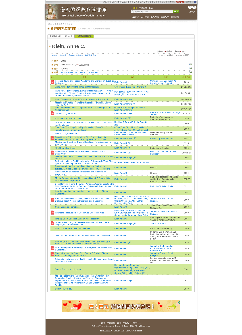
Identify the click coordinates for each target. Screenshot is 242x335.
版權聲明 (160, 2)
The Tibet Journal (158, 223)
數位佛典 (155, 17)
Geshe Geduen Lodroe (125, 127)
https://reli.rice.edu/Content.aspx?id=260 (79, 72)
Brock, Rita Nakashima (124, 196)
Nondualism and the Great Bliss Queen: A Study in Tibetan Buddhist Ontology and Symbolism (81, 254)
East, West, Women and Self (68, 118)
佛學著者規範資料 (84, 36)
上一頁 (192, 11)
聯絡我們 (140, 2)
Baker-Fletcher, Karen (124, 210)
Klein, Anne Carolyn (123, 99)
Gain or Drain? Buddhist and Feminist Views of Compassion (82, 235)
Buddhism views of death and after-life (72, 228)
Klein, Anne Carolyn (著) (125, 104)
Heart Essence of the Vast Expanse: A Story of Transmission (82, 99)
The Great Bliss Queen (65, 148)
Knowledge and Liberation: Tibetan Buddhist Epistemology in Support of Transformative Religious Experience (83, 242)
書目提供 (150, 2)
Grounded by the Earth (65, 113)
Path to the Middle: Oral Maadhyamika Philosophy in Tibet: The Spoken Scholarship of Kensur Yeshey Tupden (84, 162)
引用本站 (170, 2)
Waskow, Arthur (141, 215)
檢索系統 (135, 17)
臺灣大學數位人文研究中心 (129, 323)
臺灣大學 (105, 323)
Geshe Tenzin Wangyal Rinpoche (129, 107)
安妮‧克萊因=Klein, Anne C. (126, 87)
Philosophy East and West (162, 138)
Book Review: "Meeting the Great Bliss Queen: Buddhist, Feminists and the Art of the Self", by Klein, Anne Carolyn (81, 138)
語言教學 (165, 17)
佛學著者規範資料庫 (63, 24)
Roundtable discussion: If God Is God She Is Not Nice (79, 213)
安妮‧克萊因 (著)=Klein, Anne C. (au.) (131, 92)
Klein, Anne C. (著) (122, 118)
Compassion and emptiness (67, 207)
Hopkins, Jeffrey (122, 162)
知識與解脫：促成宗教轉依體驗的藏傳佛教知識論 (77, 87)
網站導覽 (107, 2)
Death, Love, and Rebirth (66, 133)
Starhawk (128, 215)
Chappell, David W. (138, 132)
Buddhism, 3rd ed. (63, 289)
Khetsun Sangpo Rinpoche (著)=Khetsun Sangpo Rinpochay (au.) (131, 266)
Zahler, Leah (142, 130)
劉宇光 (143, 87)
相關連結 (175, 17)
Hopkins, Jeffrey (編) (123, 270)
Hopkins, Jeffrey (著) (123, 122)
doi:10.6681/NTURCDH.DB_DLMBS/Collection (121, 331)
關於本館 (117, 2)
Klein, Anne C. (120, 82)
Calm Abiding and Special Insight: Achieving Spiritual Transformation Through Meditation (79, 128)
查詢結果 (68, 36)
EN (194, 7)
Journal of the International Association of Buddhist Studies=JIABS (162, 248)
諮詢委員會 (128, 2)
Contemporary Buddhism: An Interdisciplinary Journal (163, 82)
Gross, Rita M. (127, 201)
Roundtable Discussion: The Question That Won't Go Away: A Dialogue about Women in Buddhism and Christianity (83, 199)
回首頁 (189, 2)
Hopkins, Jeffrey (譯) (136, 273)
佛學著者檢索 (55, 36)
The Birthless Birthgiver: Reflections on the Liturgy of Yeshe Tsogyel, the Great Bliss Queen (82, 223)
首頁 (50, 24)
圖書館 (112, 323)
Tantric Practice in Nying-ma (68, 269)
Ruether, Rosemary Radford (128, 202)
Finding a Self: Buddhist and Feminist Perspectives (78, 219)
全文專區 (145, 17)
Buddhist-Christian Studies (162, 186)
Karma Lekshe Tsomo (124, 135)
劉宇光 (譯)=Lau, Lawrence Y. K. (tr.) (130, 94)
